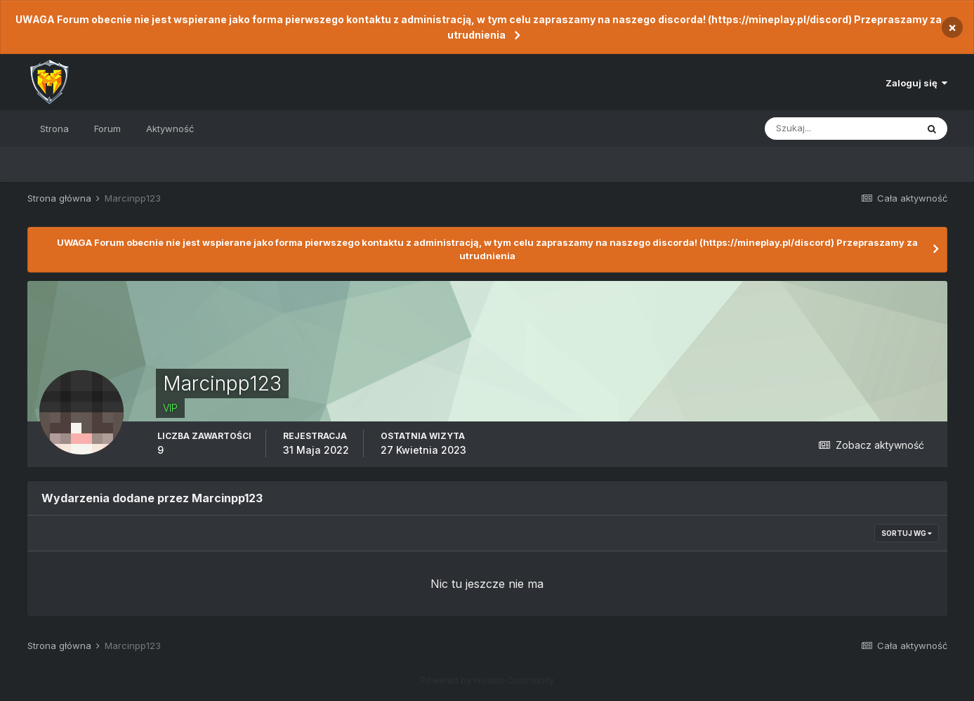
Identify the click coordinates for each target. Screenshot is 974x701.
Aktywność (170, 128)
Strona (54, 128)
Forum (107, 128)
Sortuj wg (906, 533)
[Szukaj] (840, 128)
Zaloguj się (916, 83)
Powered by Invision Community (487, 680)
